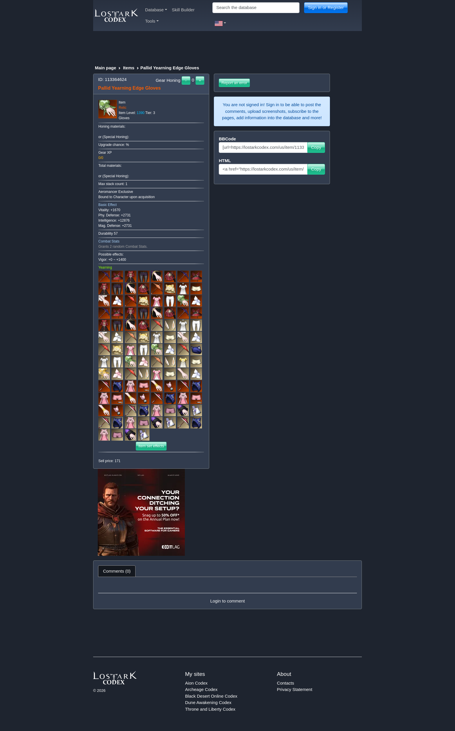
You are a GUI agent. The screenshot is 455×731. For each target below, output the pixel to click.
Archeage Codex (201, 689)
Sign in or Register (326, 7)
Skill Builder (183, 9)
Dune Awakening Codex (208, 702)
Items (128, 67)
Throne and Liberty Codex (210, 709)
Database (156, 9)
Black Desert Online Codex (211, 696)
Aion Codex (196, 683)
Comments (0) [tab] (117, 571)
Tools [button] (152, 21)
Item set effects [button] (151, 446)
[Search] (255, 7)
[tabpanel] (227, 593)
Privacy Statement (294, 689)
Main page (105, 67)
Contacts (285, 683)
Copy (316, 147)
